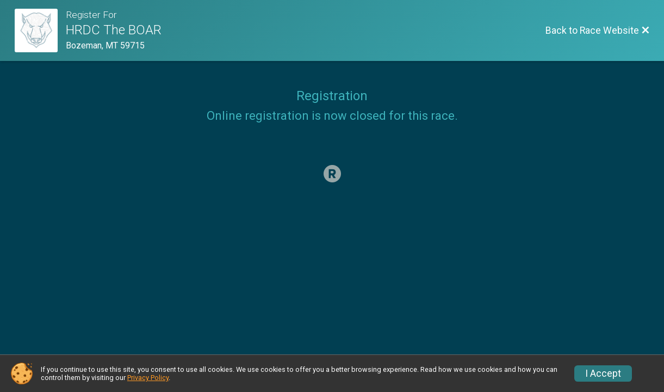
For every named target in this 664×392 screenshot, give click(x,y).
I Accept (603, 373)
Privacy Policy (148, 377)
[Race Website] (40, 30)
